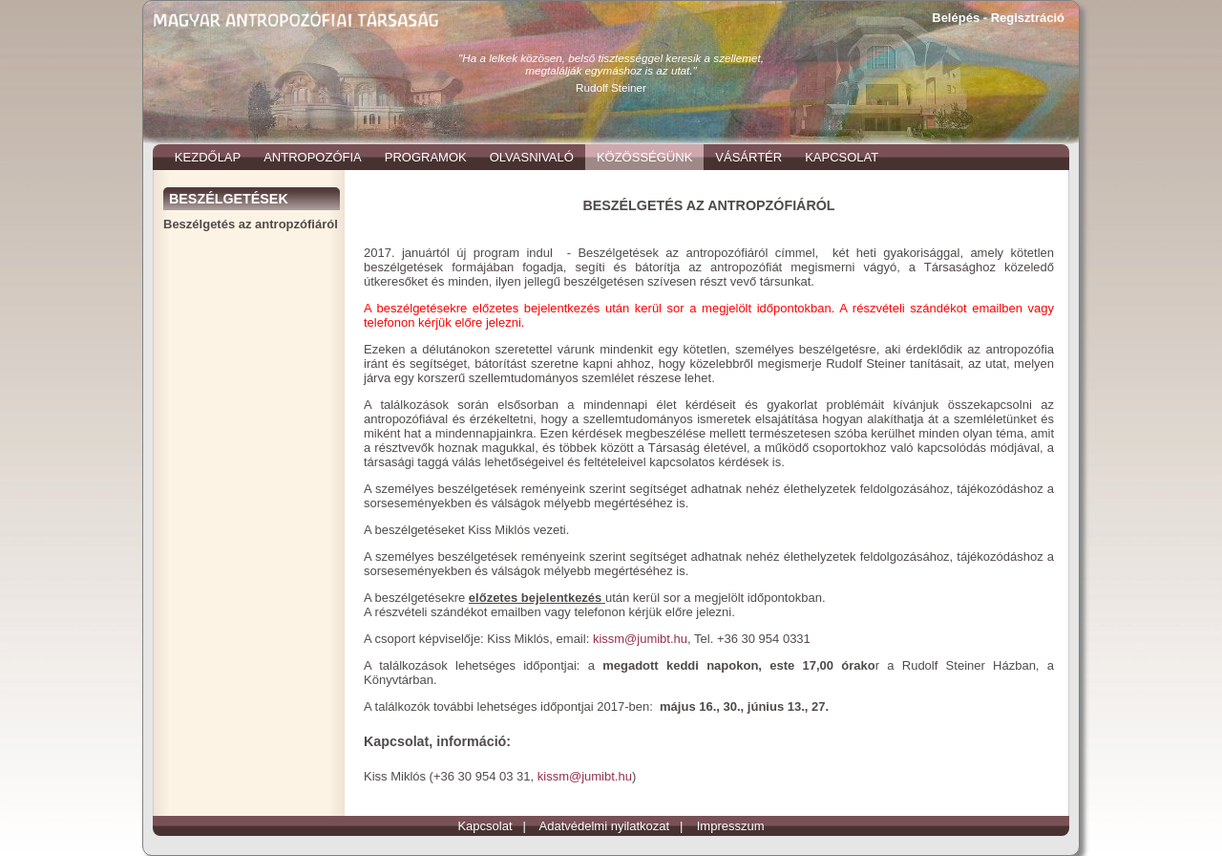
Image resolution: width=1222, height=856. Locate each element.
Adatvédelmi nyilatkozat (604, 826)
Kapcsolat (484, 826)
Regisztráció (1027, 18)
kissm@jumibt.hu (640, 638)
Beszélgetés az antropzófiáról (250, 224)
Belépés (956, 18)
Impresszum (731, 826)
